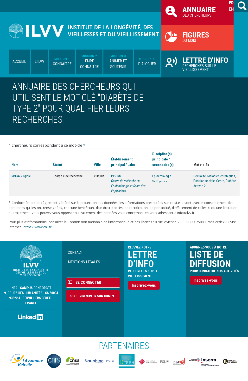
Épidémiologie (161, 176)
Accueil (19, 61)
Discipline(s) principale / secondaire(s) (163, 159)
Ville (97, 165)
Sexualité (199, 176)
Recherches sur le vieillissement (197, 64)
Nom (15, 165)
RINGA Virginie (21, 176)
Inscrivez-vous (144, 285)
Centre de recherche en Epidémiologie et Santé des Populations (128, 186)
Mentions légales (84, 262)
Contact (75, 252)
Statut (57, 165)
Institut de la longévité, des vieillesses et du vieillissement (113, 31)
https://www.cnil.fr (37, 227)
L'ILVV (39, 61)
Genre (220, 181)
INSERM (116, 176)
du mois (197, 36)
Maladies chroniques (221, 176)
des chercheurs (197, 11)
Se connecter (88, 282)
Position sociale (204, 181)
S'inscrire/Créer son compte (93, 296)
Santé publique (160, 181)
